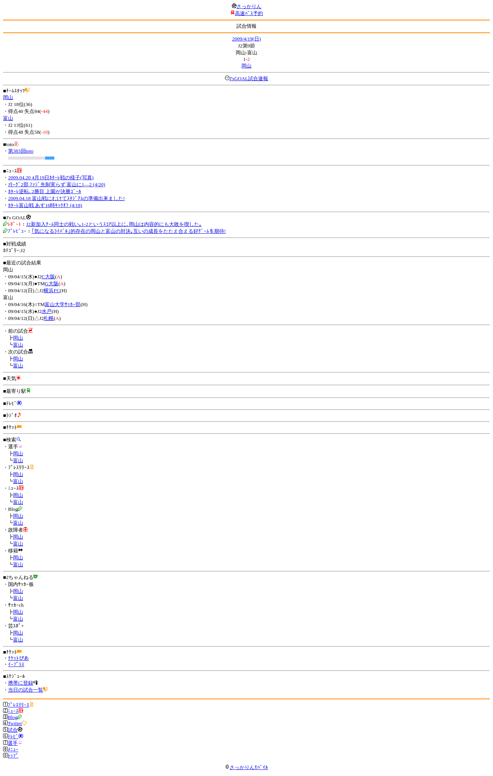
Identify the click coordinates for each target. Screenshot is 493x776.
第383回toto (21, 151)
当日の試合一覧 (25, 690)
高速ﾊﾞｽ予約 (249, 13)
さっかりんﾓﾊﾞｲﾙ (246, 767)
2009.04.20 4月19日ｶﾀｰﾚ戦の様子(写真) (51, 177)
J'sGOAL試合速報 (249, 78)
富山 (8, 118)
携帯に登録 (20, 683)
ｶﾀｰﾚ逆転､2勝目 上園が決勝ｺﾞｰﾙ (44, 191)
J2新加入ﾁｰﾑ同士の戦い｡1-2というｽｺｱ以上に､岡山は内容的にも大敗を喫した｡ (114, 224)
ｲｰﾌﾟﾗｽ (16, 664)
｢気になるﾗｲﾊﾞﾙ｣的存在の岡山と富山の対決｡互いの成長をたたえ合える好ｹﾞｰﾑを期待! (129, 231)
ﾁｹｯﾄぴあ (18, 658)
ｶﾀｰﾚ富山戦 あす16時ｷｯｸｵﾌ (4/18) (45, 205)
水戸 (47, 311)
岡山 (246, 66)
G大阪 (51, 283)
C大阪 (48, 276)
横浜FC (52, 290)
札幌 (49, 318)
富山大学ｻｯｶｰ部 (62, 304)
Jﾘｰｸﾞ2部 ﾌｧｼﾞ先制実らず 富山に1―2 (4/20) (56, 184)
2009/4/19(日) (246, 39)
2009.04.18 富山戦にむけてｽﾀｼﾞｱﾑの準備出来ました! (66, 198)
